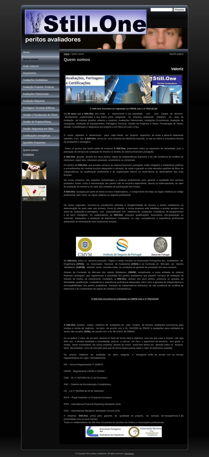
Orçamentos (29, 73)
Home (66, 54)
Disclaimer (129, 453)
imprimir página (176, 54)
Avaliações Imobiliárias (35, 80)
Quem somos (31, 59)
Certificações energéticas (36, 135)
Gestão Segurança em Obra (38, 128)
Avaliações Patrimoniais (36, 94)
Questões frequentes (34, 142)
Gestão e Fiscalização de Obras (40, 114)
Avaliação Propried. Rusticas (38, 87)
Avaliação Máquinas (34, 101)
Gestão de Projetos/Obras (37, 121)
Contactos (28, 154)
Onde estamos (31, 66)
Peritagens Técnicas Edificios (39, 107)
